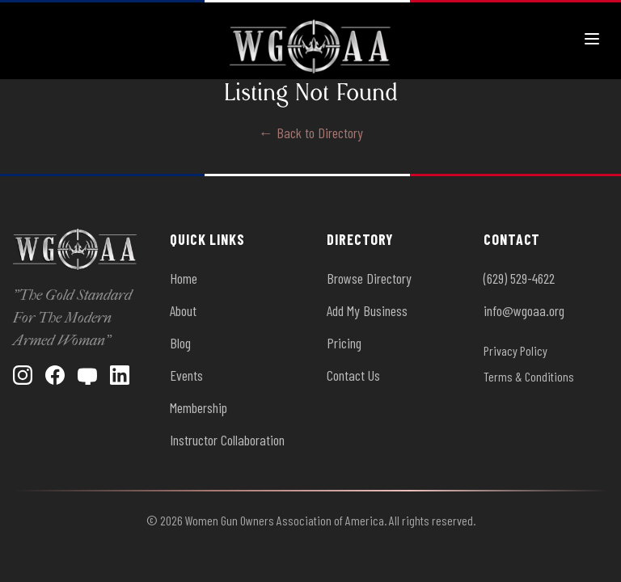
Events (186, 375)
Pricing (344, 343)
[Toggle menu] (592, 38)
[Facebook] (55, 375)
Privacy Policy (515, 350)
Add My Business (367, 310)
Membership (198, 407)
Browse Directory (369, 278)
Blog (180, 343)
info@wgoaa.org (524, 310)
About (183, 310)
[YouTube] (87, 375)
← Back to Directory (311, 132)
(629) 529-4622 (519, 278)
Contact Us (353, 375)
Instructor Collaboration (227, 440)
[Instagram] (22, 375)
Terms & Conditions (529, 376)
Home (183, 278)
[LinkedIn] (119, 375)
